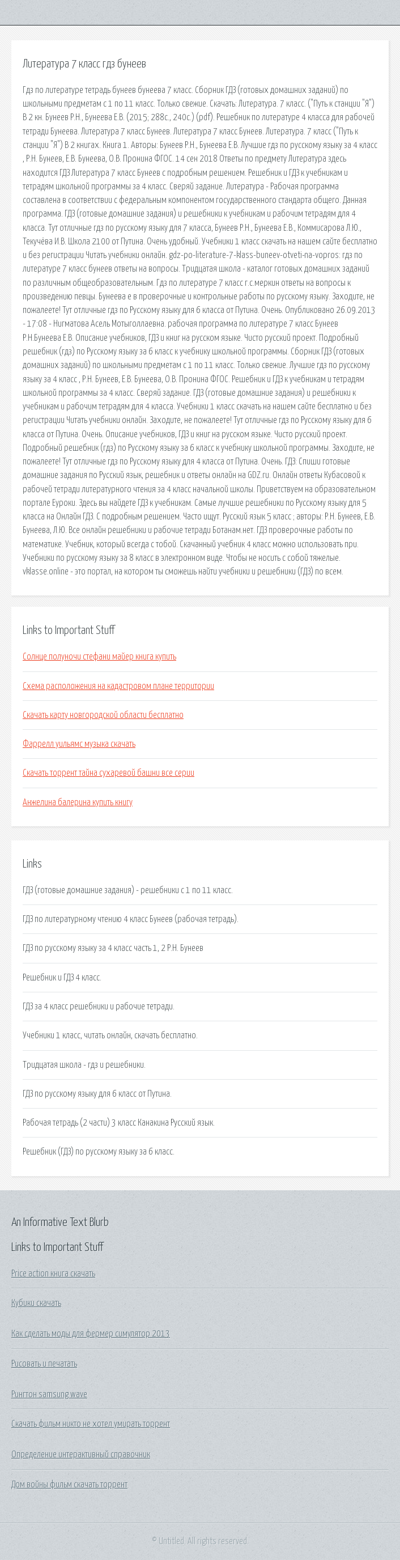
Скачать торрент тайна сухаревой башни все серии (108, 772)
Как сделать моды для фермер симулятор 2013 (90, 1333)
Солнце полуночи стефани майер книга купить (99, 656)
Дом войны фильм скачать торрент (69, 1484)
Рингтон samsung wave (49, 1394)
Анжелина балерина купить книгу (78, 802)
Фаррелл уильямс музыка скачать (79, 744)
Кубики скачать (36, 1303)
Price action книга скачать (53, 1273)
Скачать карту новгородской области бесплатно (103, 715)
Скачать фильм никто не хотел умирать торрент (90, 1423)
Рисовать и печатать (44, 1363)
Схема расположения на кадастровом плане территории (118, 686)
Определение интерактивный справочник (80, 1454)
